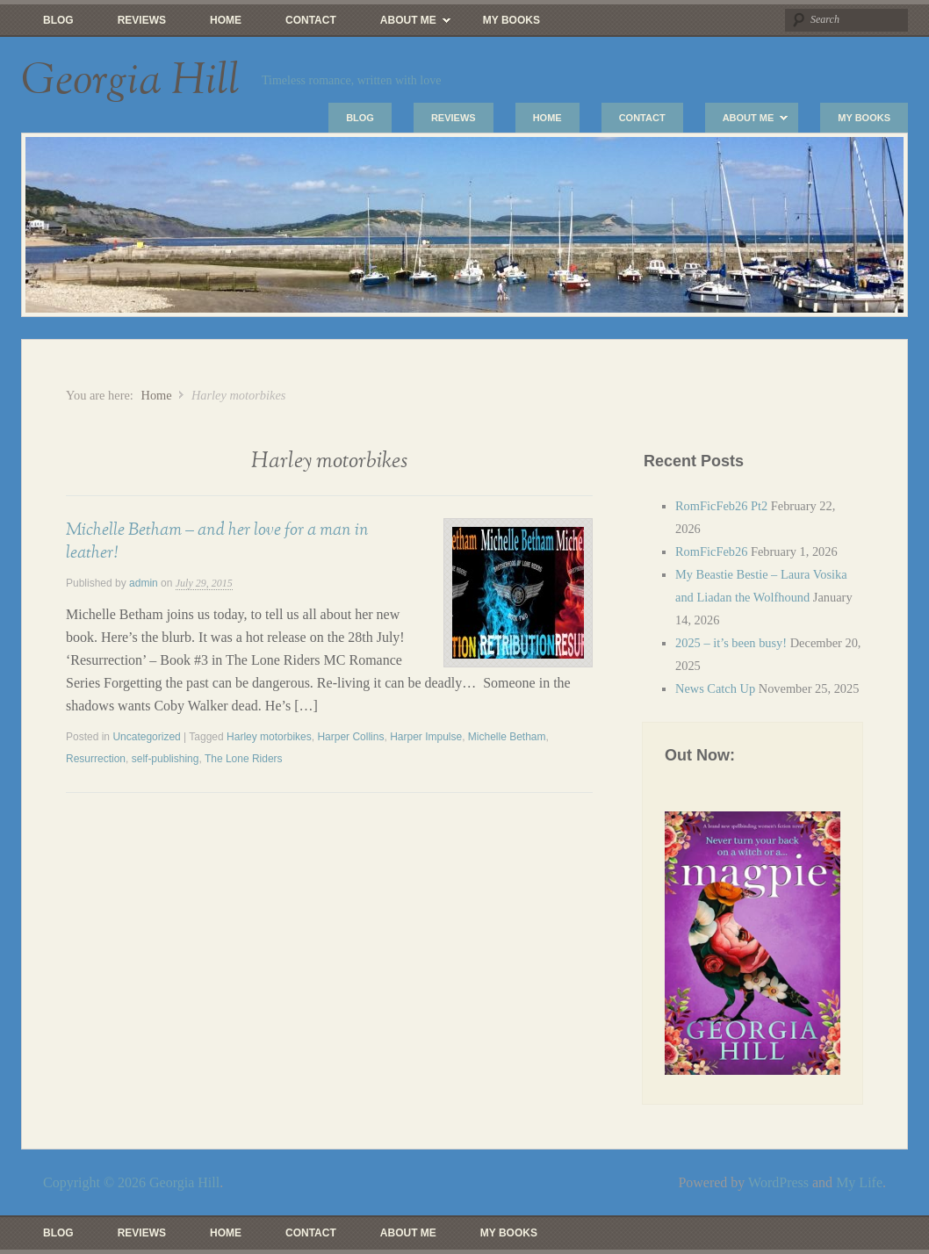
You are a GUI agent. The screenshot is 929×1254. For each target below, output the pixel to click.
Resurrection (96, 759)
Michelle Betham (507, 737)
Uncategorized (146, 737)
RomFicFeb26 (711, 551)
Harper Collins (350, 737)
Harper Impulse (426, 737)
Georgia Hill (130, 81)
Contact (310, 20)
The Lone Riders (244, 759)
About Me (404, 24)
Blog (58, 20)
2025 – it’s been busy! (731, 643)
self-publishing (165, 759)
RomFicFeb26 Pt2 (721, 506)
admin (143, 583)
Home (225, 20)
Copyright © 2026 (96, 1182)
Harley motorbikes (269, 737)
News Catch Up (715, 688)
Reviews (142, 20)
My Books (511, 20)
